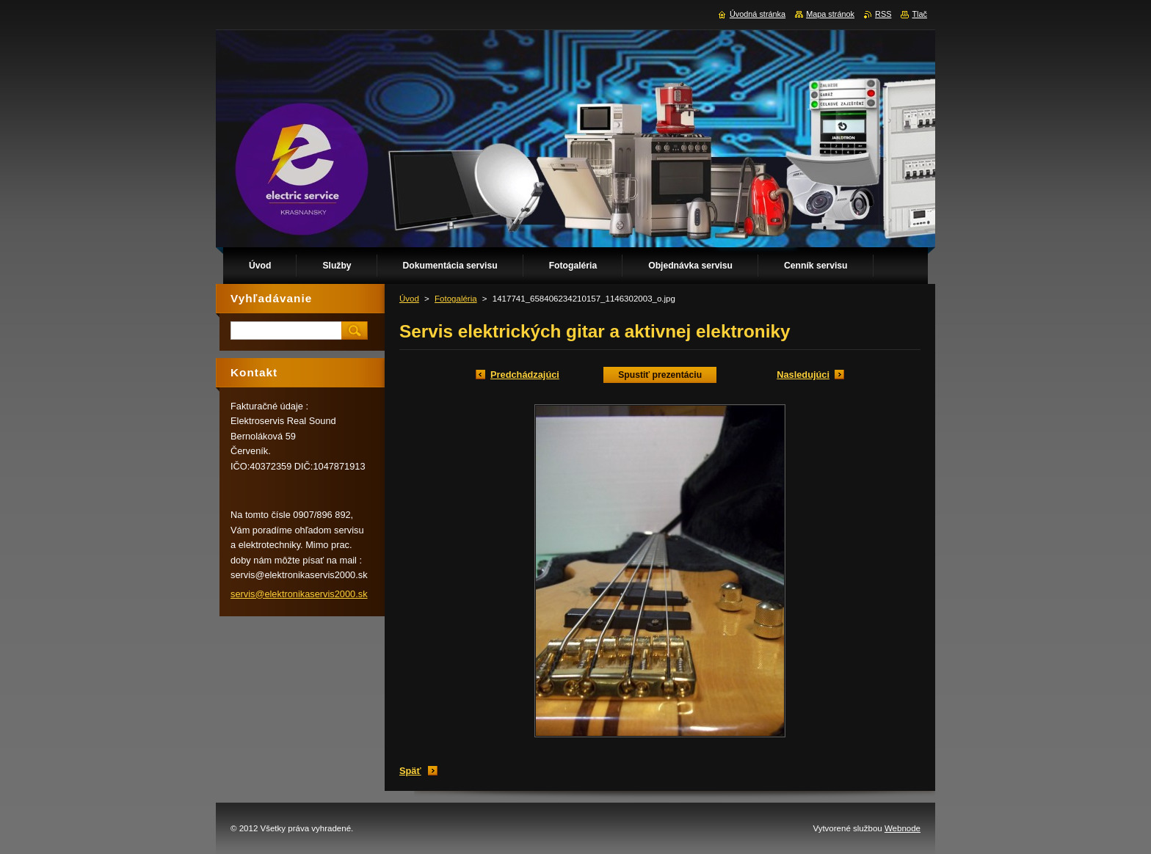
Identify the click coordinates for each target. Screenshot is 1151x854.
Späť (410, 770)
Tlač (919, 14)
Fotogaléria (456, 298)
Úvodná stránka (757, 14)
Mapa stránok (830, 14)
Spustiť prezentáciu (660, 375)
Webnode (903, 828)
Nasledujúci (803, 374)
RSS (883, 14)
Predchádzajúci (524, 374)
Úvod (409, 298)
